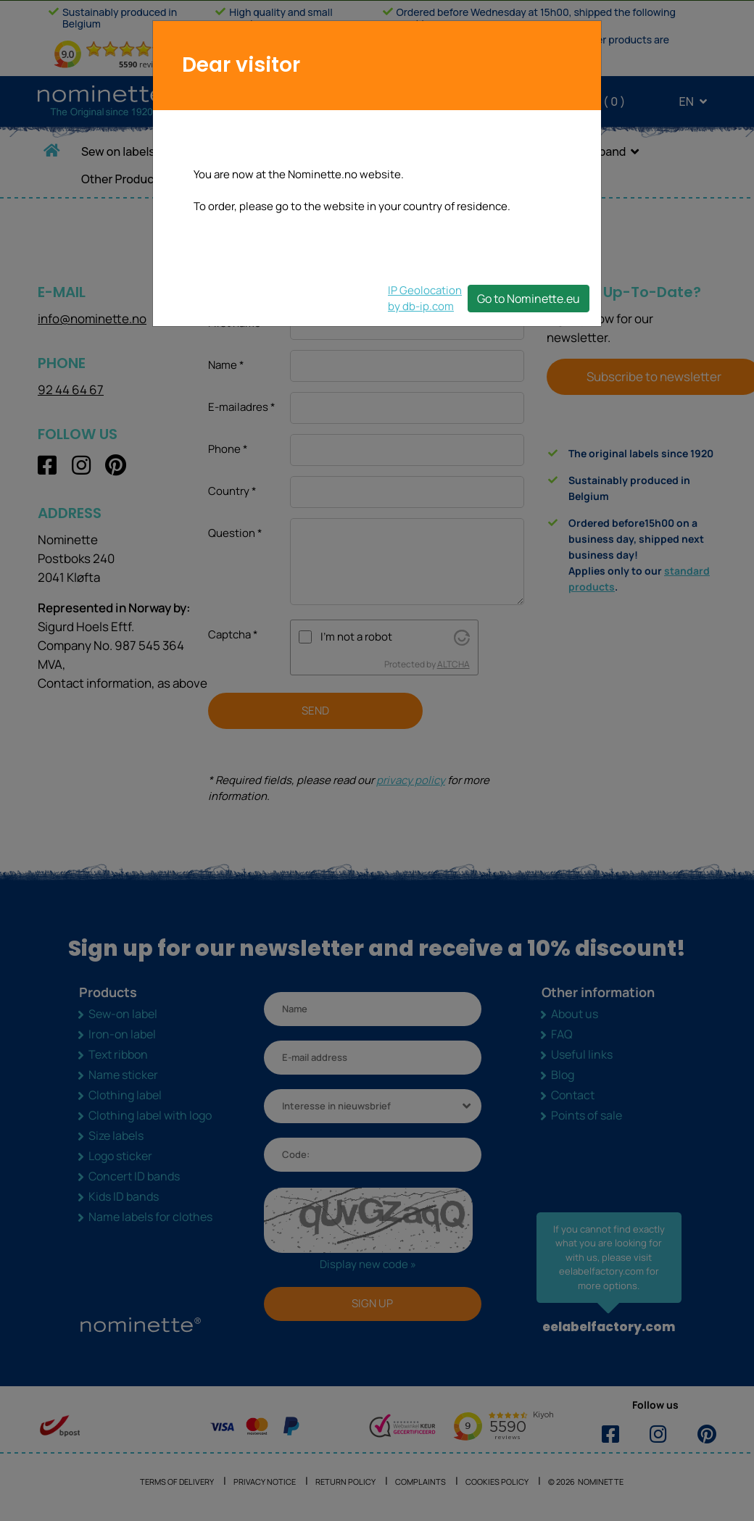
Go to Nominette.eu (528, 299)
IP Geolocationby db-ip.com (425, 298)
